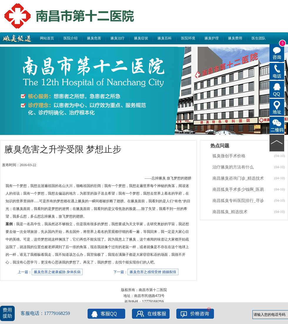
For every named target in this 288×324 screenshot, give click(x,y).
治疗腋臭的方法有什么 (233, 167)
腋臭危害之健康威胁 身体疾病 (57, 272)
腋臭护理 (212, 38)
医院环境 (188, 38)
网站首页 (47, 38)
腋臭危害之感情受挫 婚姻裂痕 (153, 272)
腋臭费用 (235, 38)
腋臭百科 (165, 38)
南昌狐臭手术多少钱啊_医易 (238, 189)
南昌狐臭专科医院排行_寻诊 (238, 200)
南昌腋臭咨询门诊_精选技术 (238, 178)
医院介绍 (70, 38)
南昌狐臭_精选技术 (229, 212)
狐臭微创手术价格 (228, 156)
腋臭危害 (94, 38)
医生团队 (259, 38)
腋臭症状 (141, 38)
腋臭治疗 (117, 38)
